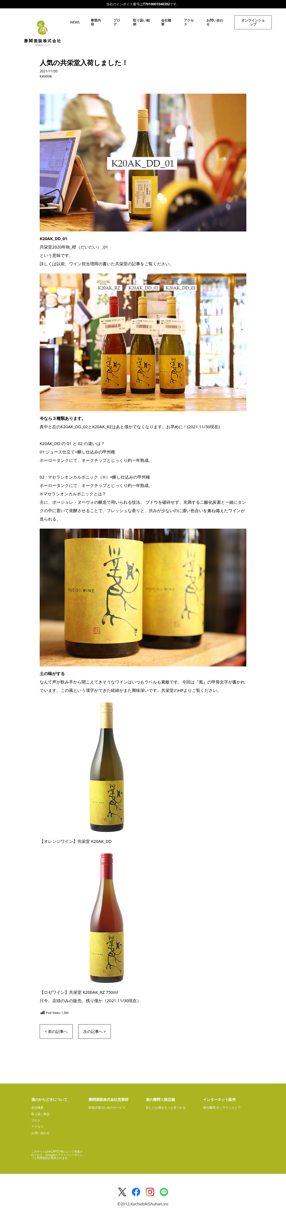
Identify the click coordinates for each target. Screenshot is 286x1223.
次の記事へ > (94, 1031)
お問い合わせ (214, 22)
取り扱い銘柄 (141, 22)
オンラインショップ (253, 22)
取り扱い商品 (40, 1114)
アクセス (189, 22)
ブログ (116, 22)
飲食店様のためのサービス (107, 1107)
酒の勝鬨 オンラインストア (222, 1107)
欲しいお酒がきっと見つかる (166, 1107)
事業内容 (96, 22)
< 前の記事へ (56, 1031)
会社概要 (166, 22)
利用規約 (42, 1158)
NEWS (75, 22)
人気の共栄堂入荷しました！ (84, 62)
